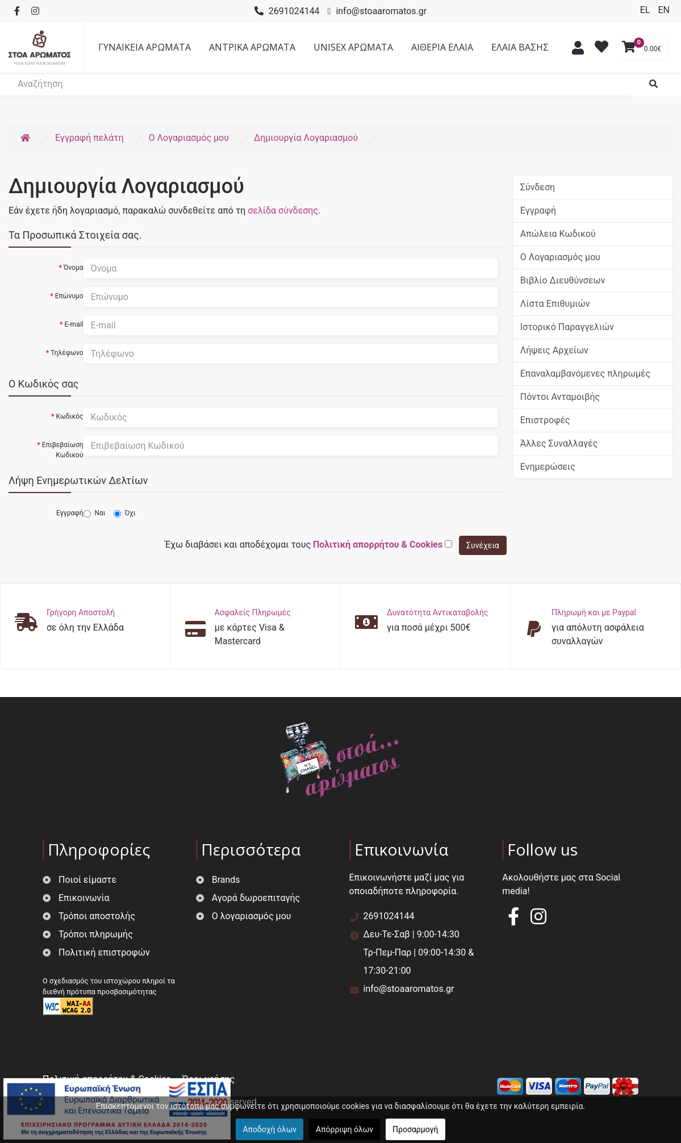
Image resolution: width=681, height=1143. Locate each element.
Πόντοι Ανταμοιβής (560, 396)
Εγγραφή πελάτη (89, 137)
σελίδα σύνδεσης (283, 210)
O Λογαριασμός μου (189, 137)
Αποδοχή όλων (269, 1129)
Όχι (125, 513)
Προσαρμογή (415, 1129)
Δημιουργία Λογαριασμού (306, 137)
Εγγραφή (69, 513)
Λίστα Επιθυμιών (555, 303)
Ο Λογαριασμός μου (560, 257)
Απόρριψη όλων (344, 1129)
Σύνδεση (537, 187)
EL (646, 10)
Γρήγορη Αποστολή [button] (81, 612)
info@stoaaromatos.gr (381, 11)
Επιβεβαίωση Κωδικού (62, 450)
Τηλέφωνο (67, 353)
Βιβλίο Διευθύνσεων (562, 280)
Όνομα (73, 268)
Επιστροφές (545, 420)
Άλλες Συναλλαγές (559, 443)
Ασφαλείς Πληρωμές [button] (253, 612)
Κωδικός (69, 416)
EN (664, 10)
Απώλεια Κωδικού (558, 233)
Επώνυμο (69, 296)
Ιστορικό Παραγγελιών (567, 327)
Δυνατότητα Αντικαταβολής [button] (437, 612)
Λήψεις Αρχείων (554, 350)
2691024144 (294, 11)
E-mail (73, 324)
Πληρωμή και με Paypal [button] (594, 612)
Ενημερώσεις (547, 466)
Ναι (94, 513)
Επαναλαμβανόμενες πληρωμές (585, 373)
